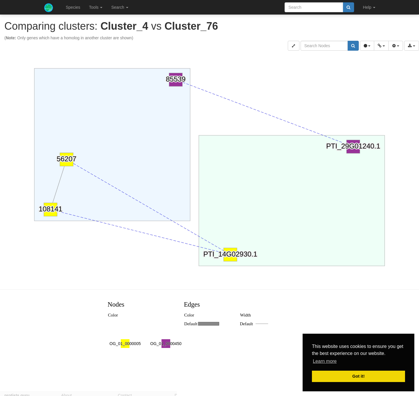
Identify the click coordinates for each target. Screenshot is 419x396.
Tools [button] (96, 7)
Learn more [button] (325, 361)
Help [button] (369, 7)
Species (73, 7)
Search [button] (119, 7)
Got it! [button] (358, 376)
